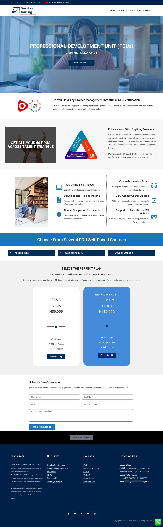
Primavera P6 (89, 481)
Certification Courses (56, 465)
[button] (31, 253)
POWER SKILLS (22, 253)
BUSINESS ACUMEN (74, 253)
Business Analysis (91, 468)
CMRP (86, 471)
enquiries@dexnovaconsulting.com (61, 2)
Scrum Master (89, 478)
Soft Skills (51, 471)
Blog (139, 10)
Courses (121, 10)
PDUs (49, 475)
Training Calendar (54, 481)
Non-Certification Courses (58, 468)
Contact (147, 10)
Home (112, 10)
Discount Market (54, 478)
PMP (85, 465)
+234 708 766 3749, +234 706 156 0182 (28, 2)
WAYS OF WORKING (124, 253)
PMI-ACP (87, 475)
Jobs (132, 10)
